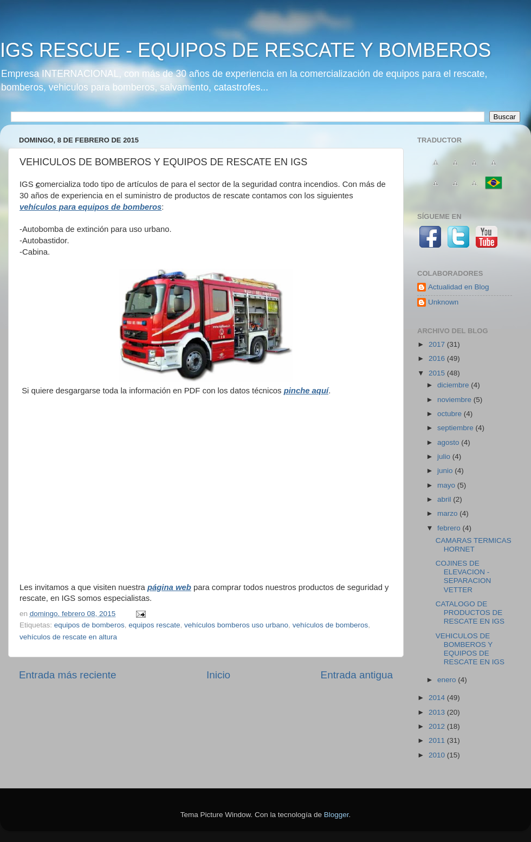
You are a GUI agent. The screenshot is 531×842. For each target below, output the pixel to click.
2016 (438, 358)
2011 (438, 740)
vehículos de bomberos (330, 625)
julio (444, 456)
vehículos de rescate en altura (68, 637)
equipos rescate (154, 625)
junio (446, 471)
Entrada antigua (357, 675)
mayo (447, 485)
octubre (450, 414)
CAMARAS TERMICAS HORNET (473, 544)
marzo (448, 513)
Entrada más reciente (67, 675)
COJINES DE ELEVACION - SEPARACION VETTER (463, 576)
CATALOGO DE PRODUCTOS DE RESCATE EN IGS (470, 612)
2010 (438, 755)
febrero (450, 528)
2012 (438, 726)
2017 (438, 344)
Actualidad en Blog (458, 287)
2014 (438, 698)
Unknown (443, 302)
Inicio (218, 675)
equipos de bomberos (89, 625)
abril (445, 499)
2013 (438, 712)
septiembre (456, 428)
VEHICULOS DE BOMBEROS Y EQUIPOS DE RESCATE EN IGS (470, 649)
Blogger (336, 815)
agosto (449, 442)
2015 (438, 373)
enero (447, 680)
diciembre (454, 385)
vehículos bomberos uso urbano (236, 625)
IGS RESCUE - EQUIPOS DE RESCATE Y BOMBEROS (245, 50)
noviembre (455, 400)
